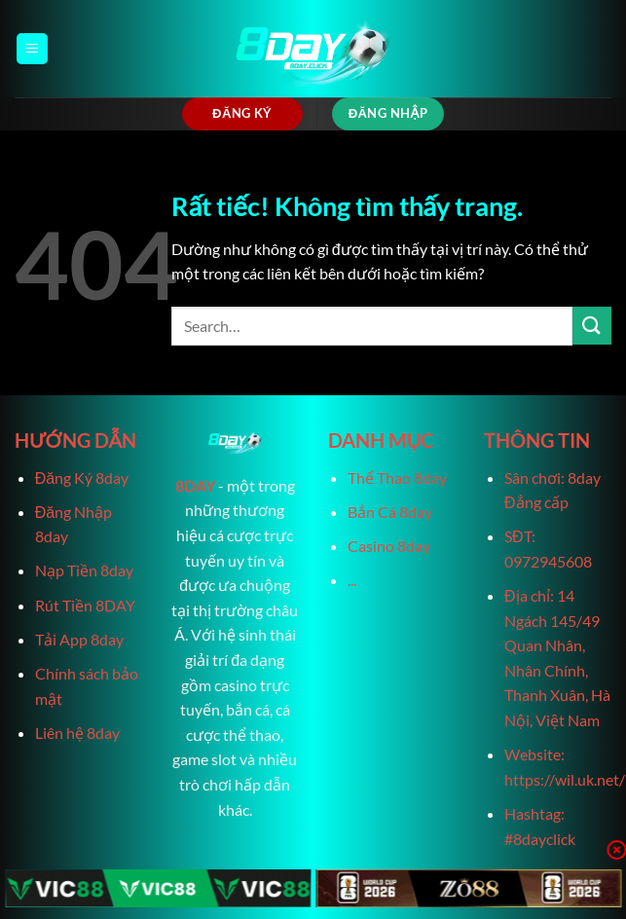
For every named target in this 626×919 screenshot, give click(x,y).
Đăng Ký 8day (82, 477)
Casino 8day (389, 545)
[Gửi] (591, 326)
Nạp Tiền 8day (84, 570)
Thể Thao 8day (397, 477)
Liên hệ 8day (77, 732)
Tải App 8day (79, 639)
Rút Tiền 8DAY (85, 605)
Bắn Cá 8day (390, 511)
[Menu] (32, 49)
